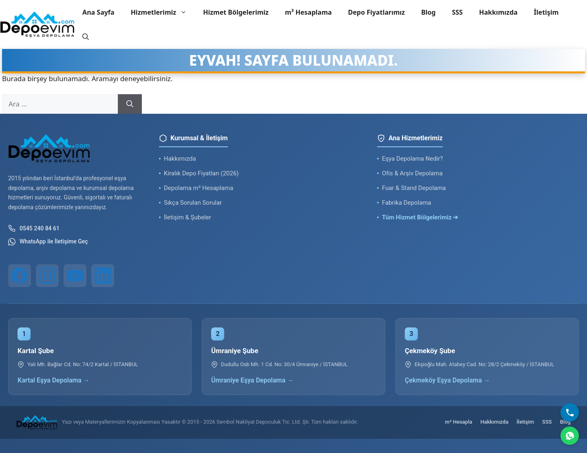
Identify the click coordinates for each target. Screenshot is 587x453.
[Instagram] (47, 275)
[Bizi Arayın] (570, 412)
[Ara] (130, 104)
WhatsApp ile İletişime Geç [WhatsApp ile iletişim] (48, 241)
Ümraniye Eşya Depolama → (252, 380)
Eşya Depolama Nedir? (412, 158)
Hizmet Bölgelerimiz (236, 12)
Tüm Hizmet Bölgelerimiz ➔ (420, 217)
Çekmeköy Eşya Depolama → (447, 380)
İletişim (546, 12)
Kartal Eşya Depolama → (54, 380)
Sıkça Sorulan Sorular (193, 202)
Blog (428, 12)
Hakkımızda (498, 12)
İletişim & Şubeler (187, 217)
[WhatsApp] (570, 435)
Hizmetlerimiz (163, 12)
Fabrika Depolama (406, 202)
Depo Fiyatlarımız (376, 12)
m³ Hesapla (458, 422)
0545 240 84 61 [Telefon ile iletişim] (34, 228)
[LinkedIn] (102, 275)
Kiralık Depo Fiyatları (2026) (201, 173)
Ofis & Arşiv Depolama (412, 173)
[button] (85, 36)
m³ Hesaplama (308, 12)
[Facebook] (19, 275)
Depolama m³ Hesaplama (198, 188)
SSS (457, 12)
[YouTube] (75, 275)
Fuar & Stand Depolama (414, 188)
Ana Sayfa (98, 12)
